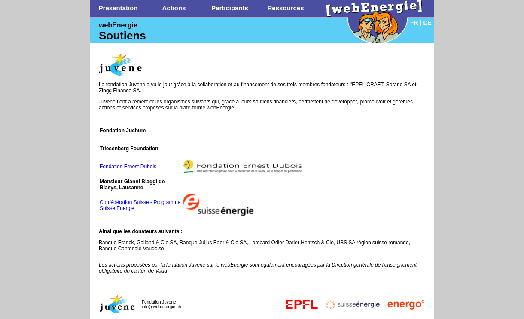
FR (414, 22)
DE (427, 22)
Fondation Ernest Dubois (128, 167)
